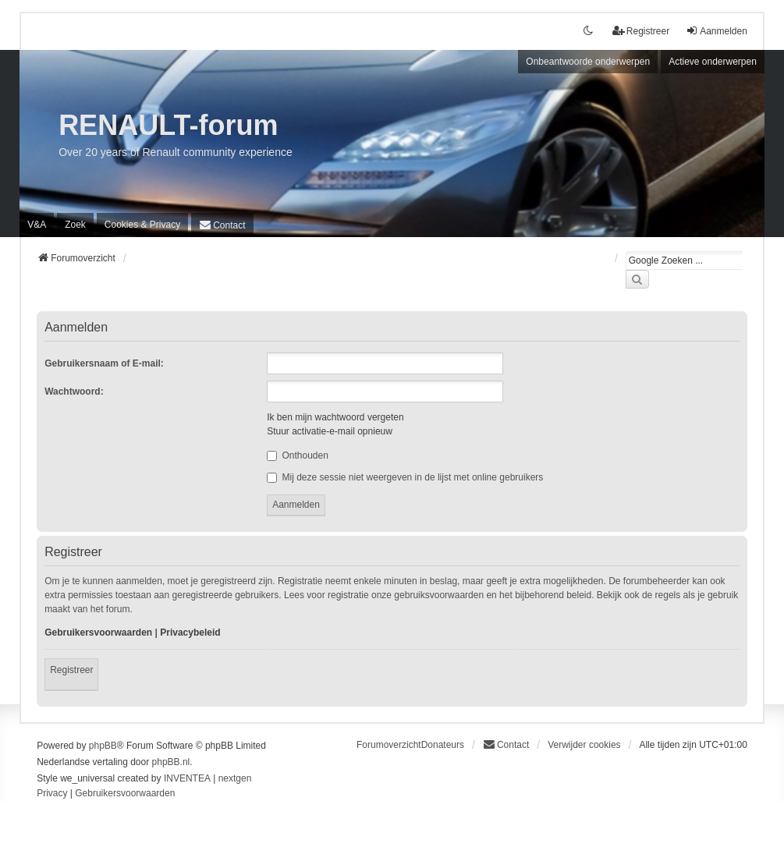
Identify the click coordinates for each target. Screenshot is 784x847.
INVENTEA (187, 778)
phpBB (103, 745)
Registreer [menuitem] (640, 31)
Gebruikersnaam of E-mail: (104, 363)
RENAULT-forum (168, 125)
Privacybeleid (190, 632)
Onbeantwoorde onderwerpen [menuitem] (588, 61)
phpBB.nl (171, 762)
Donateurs (442, 744)
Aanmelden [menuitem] (716, 31)
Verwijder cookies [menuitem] (584, 744)
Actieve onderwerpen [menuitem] (713, 61)
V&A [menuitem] (36, 224)
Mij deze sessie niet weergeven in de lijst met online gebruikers (405, 477)
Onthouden (297, 455)
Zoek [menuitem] (75, 224)
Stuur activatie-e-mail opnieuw (329, 431)
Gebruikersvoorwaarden (98, 632)
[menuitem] (142, 224)
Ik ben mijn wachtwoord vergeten (335, 417)
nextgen (235, 778)
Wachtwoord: (74, 391)
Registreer (71, 669)
